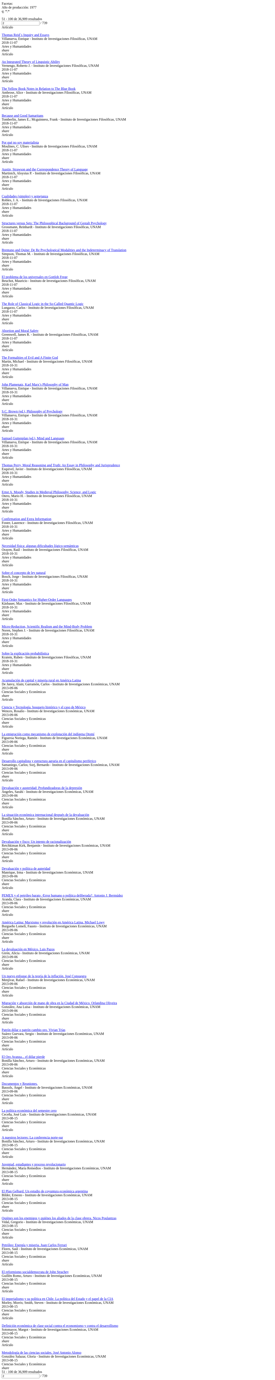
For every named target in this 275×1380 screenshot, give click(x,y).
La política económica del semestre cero (29, 1110)
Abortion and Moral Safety (20, 331)
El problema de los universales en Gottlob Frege (35, 277)
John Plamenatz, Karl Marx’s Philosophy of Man (35, 384)
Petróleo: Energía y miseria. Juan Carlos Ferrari (34, 1245)
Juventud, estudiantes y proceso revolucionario (34, 1164)
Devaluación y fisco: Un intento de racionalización (36, 841)
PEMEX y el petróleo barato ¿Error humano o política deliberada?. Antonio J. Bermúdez (62, 895)
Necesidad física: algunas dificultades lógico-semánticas (40, 546)
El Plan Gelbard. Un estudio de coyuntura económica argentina (45, 1191)
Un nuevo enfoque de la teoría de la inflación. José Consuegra (44, 976)
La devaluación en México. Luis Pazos (28, 949)
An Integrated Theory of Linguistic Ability (31, 62)
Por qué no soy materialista (20, 142)
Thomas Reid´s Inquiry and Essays (25, 35)
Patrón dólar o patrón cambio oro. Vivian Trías (33, 1030)
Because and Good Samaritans (22, 115)
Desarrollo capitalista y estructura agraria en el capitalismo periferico (49, 761)
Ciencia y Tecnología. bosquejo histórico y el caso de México (44, 707)
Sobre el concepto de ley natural (24, 573)
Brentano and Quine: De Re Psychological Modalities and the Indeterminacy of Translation (64, 250)
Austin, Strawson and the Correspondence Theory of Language (45, 169)
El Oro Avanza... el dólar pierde (23, 1057)
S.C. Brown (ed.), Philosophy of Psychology (32, 411)
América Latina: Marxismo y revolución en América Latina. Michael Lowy (53, 922)
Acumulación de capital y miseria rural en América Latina (41, 680)
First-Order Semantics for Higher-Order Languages (37, 599)
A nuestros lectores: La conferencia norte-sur (32, 1137)
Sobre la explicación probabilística (25, 653)
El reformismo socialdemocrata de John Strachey (35, 1272)
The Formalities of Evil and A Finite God (30, 357)
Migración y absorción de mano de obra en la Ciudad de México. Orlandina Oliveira (59, 1003)
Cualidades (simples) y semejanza (25, 196)
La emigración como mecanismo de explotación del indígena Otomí (48, 734)
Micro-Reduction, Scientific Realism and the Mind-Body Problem (47, 626)
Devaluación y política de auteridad (26, 868)
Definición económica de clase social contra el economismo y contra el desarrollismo (60, 1325)
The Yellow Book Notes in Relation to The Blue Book (39, 88)
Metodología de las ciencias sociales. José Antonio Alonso (41, 1352)
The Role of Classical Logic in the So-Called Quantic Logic (42, 304)
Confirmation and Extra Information (26, 519)
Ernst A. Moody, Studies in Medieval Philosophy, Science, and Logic (49, 492)
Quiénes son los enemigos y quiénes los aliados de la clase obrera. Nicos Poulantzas (59, 1218)
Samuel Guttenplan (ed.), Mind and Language (33, 438)
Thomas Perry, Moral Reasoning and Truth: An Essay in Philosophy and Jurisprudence (61, 465)
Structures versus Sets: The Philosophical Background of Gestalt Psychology (54, 223)
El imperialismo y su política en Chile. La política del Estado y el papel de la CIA (57, 1299)
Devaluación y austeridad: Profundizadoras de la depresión (42, 788)
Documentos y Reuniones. (20, 1083)
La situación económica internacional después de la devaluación (45, 815)
